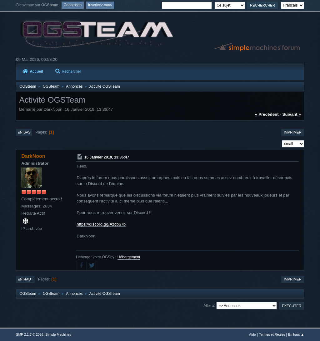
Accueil (32, 71)
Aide (252, 334)
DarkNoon (33, 156)
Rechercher (68, 71)
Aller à (208, 305)
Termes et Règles (272, 334)
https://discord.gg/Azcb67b (101, 224)
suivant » (291, 114)
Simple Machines (58, 334)
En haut (25, 279)
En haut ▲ (296, 334)
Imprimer (293, 132)
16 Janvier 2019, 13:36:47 (106, 157)
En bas (24, 132)
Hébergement (129, 257)
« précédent (267, 114)
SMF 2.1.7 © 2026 (29, 334)
